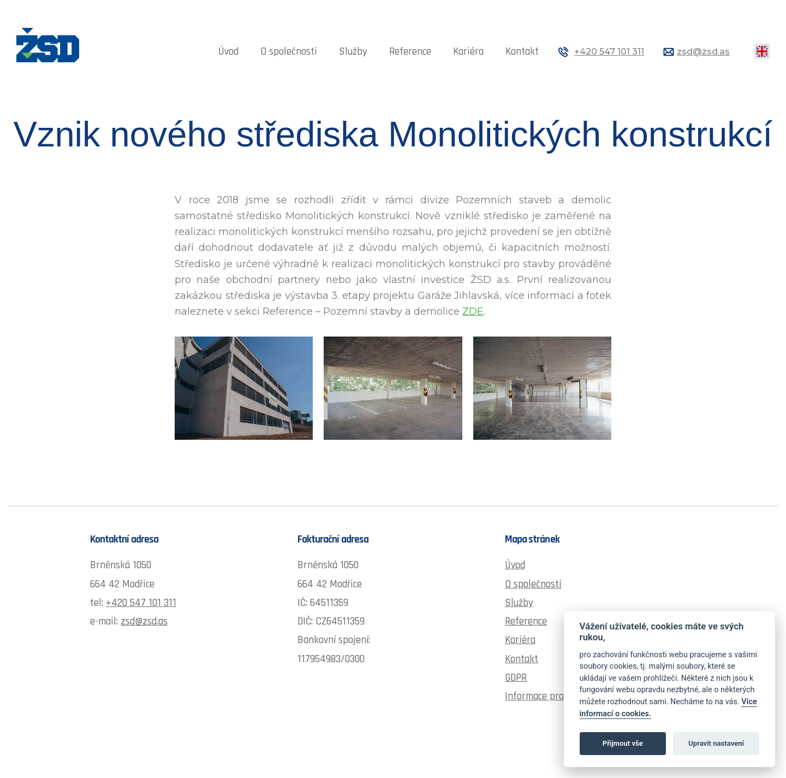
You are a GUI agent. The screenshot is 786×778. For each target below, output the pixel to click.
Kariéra (468, 51)
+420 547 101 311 (609, 51)
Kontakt (522, 51)
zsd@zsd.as (703, 51)
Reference (410, 51)
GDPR (516, 678)
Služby (353, 51)
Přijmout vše (623, 743)
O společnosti (288, 51)
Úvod (228, 51)
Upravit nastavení (716, 743)
